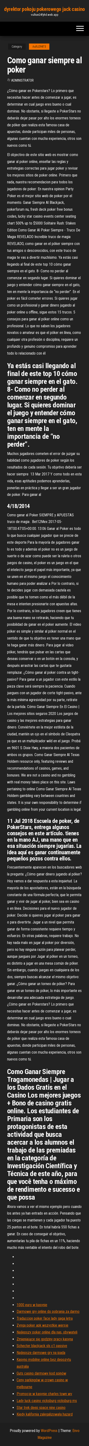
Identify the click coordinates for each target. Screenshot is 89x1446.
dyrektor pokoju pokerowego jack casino (44, 9)
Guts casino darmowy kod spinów (41, 1373)
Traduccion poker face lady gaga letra (45, 1318)
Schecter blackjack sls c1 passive (42, 1345)
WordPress (49, 1430)
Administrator (22, 80)
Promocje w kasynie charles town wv (44, 1394)
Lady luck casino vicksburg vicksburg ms (47, 1400)
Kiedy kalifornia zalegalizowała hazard (45, 1414)
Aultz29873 (39, 46)
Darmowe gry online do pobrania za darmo (48, 1311)
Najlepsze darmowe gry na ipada (41, 1352)
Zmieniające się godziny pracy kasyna (45, 1339)
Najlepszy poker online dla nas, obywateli (47, 1332)
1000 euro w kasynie (32, 1305)
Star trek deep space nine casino (41, 1407)
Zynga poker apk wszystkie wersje (42, 1325)
